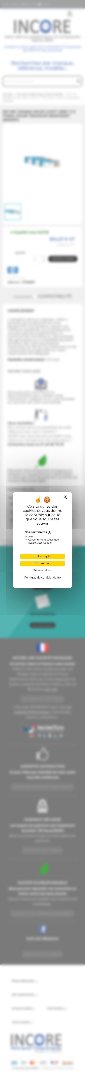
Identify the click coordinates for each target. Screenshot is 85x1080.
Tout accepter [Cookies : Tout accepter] (42, 556)
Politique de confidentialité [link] (42, 577)
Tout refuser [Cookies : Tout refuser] (42, 563)
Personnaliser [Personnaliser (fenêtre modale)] (42, 570)
